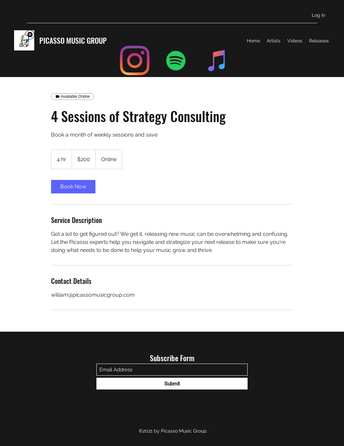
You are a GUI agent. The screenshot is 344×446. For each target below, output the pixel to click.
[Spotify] (176, 60)
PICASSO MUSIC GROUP (73, 40)
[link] (73, 186)
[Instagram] (134, 60)
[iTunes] (217, 60)
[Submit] (172, 383)
